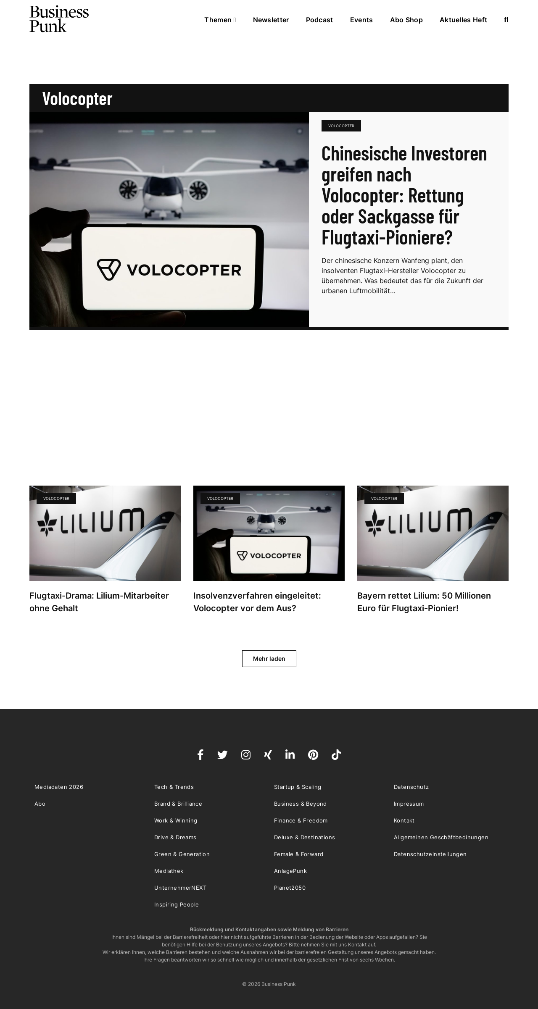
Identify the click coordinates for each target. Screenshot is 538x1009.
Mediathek (169, 870)
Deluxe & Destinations (304, 837)
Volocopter (341, 125)
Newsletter (271, 20)
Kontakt (404, 820)
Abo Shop (406, 20)
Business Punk (59, 19)
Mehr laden (269, 658)
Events (361, 20)
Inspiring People (176, 904)
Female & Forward (298, 854)
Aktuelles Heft (463, 20)
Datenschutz (411, 786)
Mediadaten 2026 (58, 786)
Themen (220, 20)
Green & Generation (182, 854)
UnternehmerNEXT (180, 887)
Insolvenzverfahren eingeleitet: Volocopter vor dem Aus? (257, 602)
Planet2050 (290, 887)
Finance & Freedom (301, 820)
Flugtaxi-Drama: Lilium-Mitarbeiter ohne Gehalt (99, 602)
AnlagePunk (290, 870)
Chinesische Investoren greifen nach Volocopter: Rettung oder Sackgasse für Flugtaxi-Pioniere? (404, 194)
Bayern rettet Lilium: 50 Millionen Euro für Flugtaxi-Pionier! (424, 602)
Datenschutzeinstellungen (430, 854)
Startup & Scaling (298, 786)
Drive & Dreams (175, 837)
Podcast (319, 20)
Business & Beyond (300, 803)
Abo (39, 803)
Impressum (409, 803)
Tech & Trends (174, 786)
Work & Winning (176, 820)
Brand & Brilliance (178, 803)
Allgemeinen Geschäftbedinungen (441, 837)
